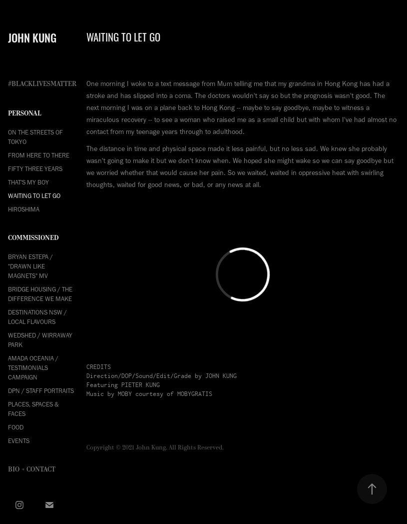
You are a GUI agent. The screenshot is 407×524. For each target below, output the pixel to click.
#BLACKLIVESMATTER (42, 84)
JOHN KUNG (32, 37)
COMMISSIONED (33, 237)
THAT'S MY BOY (28, 182)
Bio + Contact (31, 469)
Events (18, 440)
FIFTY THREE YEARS (35, 168)
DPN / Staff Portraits (41, 390)
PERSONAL (24, 113)
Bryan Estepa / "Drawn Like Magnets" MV (30, 266)
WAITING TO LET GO (34, 196)
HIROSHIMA (23, 209)
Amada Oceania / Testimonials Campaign (33, 367)
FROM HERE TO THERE (38, 155)
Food (15, 427)
